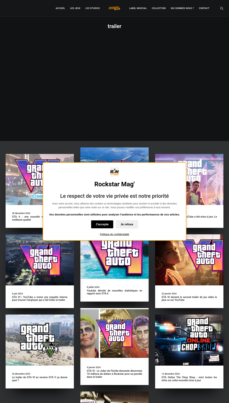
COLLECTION (159, 8)
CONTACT (204, 8)
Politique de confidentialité (114, 234)
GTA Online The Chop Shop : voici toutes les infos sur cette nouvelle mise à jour (134, 285)
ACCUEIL (60, 8)
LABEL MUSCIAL (138, 8)
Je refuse (127, 224)
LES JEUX (75, 8)
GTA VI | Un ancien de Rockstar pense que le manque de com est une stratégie (114, 116)
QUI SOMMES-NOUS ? (182, 8)
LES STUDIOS (92, 8)
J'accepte (102, 224)
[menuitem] (60, 8)
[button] (221, 8)
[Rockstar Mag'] (114, 8)
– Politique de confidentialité (92, 396)
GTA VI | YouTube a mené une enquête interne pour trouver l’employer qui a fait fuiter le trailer (39, 203)
